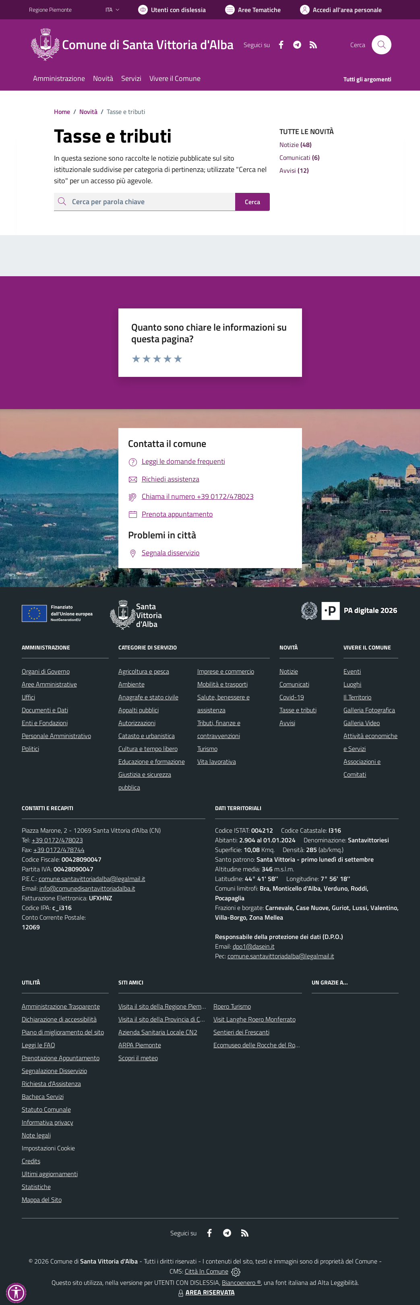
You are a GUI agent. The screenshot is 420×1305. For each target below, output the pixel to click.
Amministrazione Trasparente (61, 1006)
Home (62, 111)
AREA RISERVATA (205, 1292)
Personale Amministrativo (56, 735)
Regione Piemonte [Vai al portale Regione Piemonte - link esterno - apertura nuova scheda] (50, 9)
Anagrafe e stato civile (148, 697)
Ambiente (131, 684)
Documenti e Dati (45, 710)
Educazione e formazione (151, 761)
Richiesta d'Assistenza (51, 1083)
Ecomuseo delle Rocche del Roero (258, 1045)
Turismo (207, 748)
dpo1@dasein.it (254, 946)
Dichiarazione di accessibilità (59, 1019)
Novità (83, 111)
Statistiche (36, 1186)
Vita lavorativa (216, 761)
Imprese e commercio (225, 671)
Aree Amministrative (49, 684)
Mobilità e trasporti (222, 684)
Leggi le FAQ (38, 1045)
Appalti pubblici (138, 710)
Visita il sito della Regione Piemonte (166, 1006)
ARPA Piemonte (139, 1045)
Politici (30, 748)
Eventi (352, 671)
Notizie (288, 671)
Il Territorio (357, 697)
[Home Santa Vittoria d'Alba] (136, 44)
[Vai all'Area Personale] (340, 9)
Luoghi (352, 684)
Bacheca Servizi (43, 1096)
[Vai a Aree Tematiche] (252, 9)
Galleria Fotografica (369, 710)
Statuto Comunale (46, 1109)
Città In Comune (206, 1271)
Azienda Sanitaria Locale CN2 (157, 1032)
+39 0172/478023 (57, 840)
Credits (31, 1161)
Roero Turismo (232, 1006)
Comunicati (294, 684)
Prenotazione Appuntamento (60, 1058)
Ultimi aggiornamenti (50, 1174)
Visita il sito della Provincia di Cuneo (165, 1019)
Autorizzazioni (136, 723)
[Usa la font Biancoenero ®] (171, 9)
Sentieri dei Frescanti (241, 1032)
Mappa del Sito (42, 1199)
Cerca (252, 202)
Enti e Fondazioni (45, 723)
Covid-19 (291, 697)
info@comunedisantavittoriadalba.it (87, 888)
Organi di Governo (46, 671)
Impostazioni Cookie (48, 1148)
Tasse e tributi (298, 710)
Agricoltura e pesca (143, 671)
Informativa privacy (47, 1122)
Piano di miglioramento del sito (63, 1032)
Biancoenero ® (241, 1282)
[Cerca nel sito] (381, 44)
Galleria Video (361, 723)
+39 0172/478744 (59, 849)
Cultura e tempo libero (148, 748)
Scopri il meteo (138, 1058)
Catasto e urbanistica (146, 735)
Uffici (28, 697)
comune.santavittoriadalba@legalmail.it (92, 878)
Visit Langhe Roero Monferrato (254, 1019)
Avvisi (287, 723)
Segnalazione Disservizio (54, 1070)
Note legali (36, 1135)
